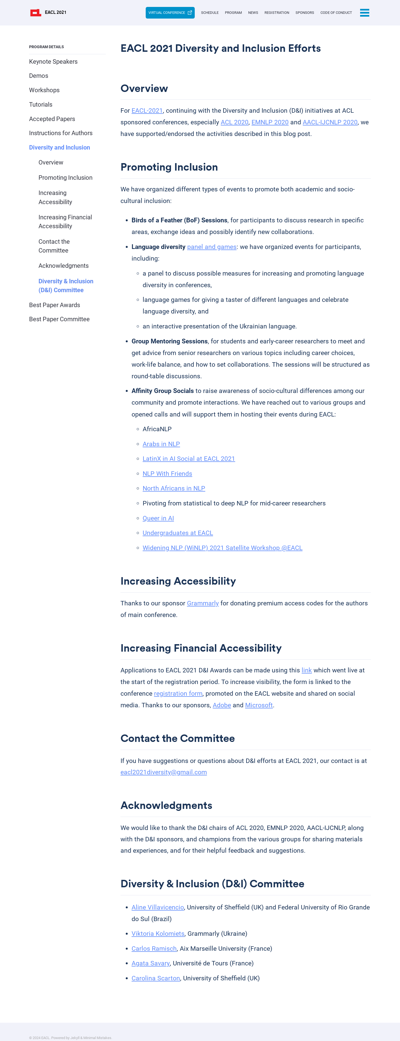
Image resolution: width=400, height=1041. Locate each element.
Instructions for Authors (61, 133)
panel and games (212, 249)
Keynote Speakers (53, 61)
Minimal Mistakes (97, 1026)
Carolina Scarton (156, 985)
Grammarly (203, 606)
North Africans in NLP (174, 491)
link (307, 674)
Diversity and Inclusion (59, 147)
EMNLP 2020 (270, 123)
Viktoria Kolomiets (158, 941)
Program (207, 13)
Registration (264, 13)
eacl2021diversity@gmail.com (163, 778)
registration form (178, 698)
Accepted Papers (52, 118)
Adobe (222, 709)
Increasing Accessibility (55, 198)
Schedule (177, 13)
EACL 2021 (55, 13)
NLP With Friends (167, 476)
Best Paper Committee (59, 321)
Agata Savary (151, 971)
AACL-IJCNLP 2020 (330, 123)
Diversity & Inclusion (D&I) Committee (66, 288)
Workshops (44, 90)
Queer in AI (158, 521)
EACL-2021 (147, 111)
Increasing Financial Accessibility (65, 223)
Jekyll (75, 1026)
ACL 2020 (234, 123)
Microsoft (259, 709)
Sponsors (298, 13)
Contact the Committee (54, 248)
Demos (38, 76)
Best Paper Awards (54, 307)
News (234, 13)
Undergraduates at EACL (178, 535)
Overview (51, 162)
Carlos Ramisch (154, 956)
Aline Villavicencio (158, 914)
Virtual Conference (131, 13)
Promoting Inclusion (66, 178)
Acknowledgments (64, 267)
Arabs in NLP (161, 446)
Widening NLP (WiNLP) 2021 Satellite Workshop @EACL (222, 550)
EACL (45, 1026)
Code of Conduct (336, 13)
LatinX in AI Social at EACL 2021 (189, 461)
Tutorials (40, 104)
